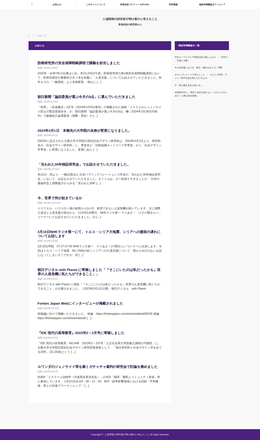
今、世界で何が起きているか (60, 198)
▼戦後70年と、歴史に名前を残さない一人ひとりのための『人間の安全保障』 (201, 94)
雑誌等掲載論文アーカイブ (212, 4)
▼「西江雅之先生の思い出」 (189, 85)
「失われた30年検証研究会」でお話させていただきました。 (84, 164)
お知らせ (57, 4)
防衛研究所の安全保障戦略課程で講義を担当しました (79, 63)
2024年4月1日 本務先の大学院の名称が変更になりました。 (84, 131)
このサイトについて (95, 4)
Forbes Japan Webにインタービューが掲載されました (80, 303)
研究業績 (173, 4)
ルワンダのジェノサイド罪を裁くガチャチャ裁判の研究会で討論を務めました (98, 367)
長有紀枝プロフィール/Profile (134, 4)
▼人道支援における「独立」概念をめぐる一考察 (198, 67)
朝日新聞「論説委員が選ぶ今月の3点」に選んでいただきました (87, 97)
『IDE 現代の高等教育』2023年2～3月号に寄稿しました (81, 333)
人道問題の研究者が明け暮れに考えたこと (130, 19)
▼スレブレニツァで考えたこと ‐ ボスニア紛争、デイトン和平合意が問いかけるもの (201, 76)
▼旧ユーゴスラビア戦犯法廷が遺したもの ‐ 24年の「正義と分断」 (201, 59)
